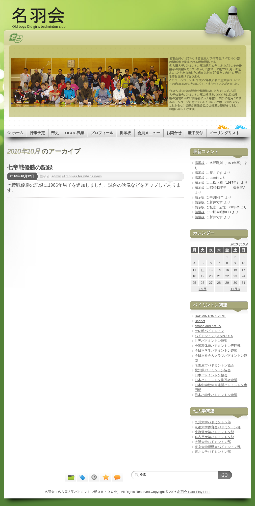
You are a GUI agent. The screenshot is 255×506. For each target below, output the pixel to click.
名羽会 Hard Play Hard (193, 492)
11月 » (235, 289)
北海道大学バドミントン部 (214, 432)
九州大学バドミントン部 (213, 422)
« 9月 (203, 289)
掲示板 (200, 163)
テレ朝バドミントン (209, 331)
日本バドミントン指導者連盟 (216, 380)
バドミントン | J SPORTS (214, 336)
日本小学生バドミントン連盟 (216, 395)
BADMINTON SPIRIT (210, 316)
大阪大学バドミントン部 (213, 442)
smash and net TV (208, 326)
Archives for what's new (81, 176)
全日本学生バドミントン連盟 (216, 350)
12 (202, 270)
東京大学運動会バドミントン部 (218, 447)
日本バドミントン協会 (211, 375)
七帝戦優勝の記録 (29, 167)
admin (56, 176)
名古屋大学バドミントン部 (214, 437)
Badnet (200, 321)
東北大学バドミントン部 (213, 452)
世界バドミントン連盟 (211, 341)
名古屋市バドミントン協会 (214, 365)
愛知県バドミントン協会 (213, 370)
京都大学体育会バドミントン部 (218, 427)
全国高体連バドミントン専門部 (218, 346)
